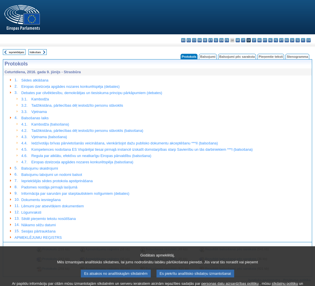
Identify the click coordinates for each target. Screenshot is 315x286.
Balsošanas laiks (34, 118)
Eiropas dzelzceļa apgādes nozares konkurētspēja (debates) (70, 86)
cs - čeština (194, 40)
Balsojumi (207, 56)
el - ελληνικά (216, 40)
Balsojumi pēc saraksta (237, 56)
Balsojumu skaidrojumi (39, 168)
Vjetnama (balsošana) (49, 137)
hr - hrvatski (238, 40)
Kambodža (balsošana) (50, 124)
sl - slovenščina (298, 40)
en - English (221, 40)
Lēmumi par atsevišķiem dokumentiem (52, 206)
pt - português (281, 40)
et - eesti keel (210, 40)
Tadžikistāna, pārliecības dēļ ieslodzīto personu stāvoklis (77, 105)
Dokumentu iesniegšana (40, 200)
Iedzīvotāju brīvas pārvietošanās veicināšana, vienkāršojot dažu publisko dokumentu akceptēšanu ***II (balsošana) (124, 143)
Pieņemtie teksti (271, 56)
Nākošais (35, 52)
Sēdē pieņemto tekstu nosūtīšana (48, 219)
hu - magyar (259, 40)
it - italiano (243, 40)
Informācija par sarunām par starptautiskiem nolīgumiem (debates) (75, 193)
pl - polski (276, 40)
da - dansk (199, 40)
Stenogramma (297, 56)
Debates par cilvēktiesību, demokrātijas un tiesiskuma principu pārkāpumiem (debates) (91, 93)
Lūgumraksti (31, 212)
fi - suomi (303, 40)
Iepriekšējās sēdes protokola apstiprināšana (57, 181)
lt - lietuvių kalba (254, 40)
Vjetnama (39, 112)
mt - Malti (265, 40)
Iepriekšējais (16, 52)
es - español (189, 40)
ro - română (287, 40)
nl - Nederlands (270, 40)
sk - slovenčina (292, 40)
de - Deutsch (205, 40)
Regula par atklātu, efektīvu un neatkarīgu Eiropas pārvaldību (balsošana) (91, 156)
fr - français (227, 40)
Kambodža (40, 99)
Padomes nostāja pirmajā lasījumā (49, 187)
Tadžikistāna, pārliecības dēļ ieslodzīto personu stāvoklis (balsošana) (87, 130)
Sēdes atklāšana (34, 80)
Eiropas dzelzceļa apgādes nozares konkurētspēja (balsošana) (82, 162)
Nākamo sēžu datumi (38, 225)
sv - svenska (308, 40)
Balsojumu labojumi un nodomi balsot (51, 174)
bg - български (183, 40)
